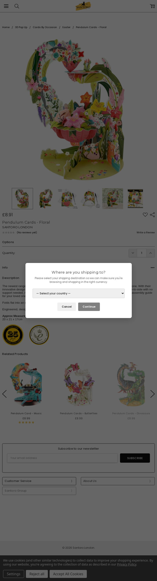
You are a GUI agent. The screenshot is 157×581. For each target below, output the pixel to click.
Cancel (67, 307)
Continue (89, 307)
